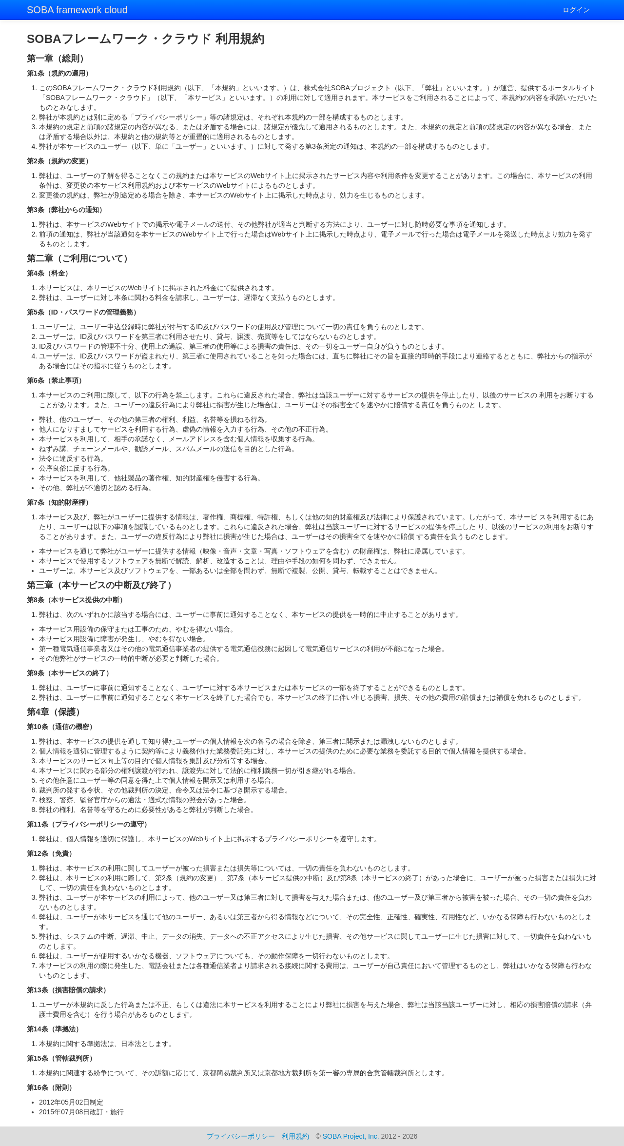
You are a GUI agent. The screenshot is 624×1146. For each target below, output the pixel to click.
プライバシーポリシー (241, 1136)
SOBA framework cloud (77, 9)
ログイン (576, 10)
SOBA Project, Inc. (351, 1136)
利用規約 (295, 1136)
